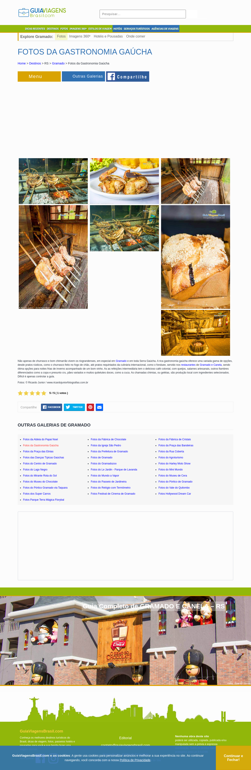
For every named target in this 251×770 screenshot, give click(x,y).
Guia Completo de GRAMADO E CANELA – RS (154, 606)
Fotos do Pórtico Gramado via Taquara (45, 487)
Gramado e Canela (211, 364)
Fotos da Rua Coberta (171, 451)
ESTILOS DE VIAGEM (100, 29)
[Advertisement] (64, 117)
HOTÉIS (117, 29)
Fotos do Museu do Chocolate (40, 481)
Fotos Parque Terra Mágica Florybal (43, 499)
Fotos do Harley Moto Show (174, 463)
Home (22, 63)
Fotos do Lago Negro (35, 469)
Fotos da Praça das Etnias (38, 451)
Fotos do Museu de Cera (172, 475)
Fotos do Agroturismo (170, 457)
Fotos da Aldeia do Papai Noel (40, 439)
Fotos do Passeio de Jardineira (108, 481)
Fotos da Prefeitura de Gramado (109, 451)
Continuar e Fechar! (233, 758)
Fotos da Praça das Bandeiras (175, 445)
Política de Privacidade (135, 760)
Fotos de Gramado (101, 457)
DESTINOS (53, 29)
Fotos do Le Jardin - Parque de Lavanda (114, 469)
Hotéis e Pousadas (108, 36)
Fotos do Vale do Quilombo (174, 487)
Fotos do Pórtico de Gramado (175, 481)
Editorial (125, 738)
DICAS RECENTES (35, 29)
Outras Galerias (87, 76)
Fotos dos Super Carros (36, 493)
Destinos (35, 63)
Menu (35, 76)
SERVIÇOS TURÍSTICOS (137, 29)
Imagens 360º (79, 36)
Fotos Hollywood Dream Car (174, 493)
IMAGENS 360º (78, 29)
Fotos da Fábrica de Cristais (174, 439)
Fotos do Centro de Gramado (40, 463)
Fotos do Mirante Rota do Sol (40, 475)
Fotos (61, 36)
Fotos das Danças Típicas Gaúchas (43, 457)
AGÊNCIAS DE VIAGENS (164, 29)
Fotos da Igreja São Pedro (106, 445)
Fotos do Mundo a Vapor (105, 475)
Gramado (58, 63)
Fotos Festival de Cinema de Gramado (113, 493)
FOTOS (64, 29)
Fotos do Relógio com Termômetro (110, 487)
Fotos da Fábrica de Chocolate (108, 439)
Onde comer (135, 36)
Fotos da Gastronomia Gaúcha (40, 445)
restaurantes (188, 364)
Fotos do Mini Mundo (170, 469)
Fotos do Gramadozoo (103, 463)
